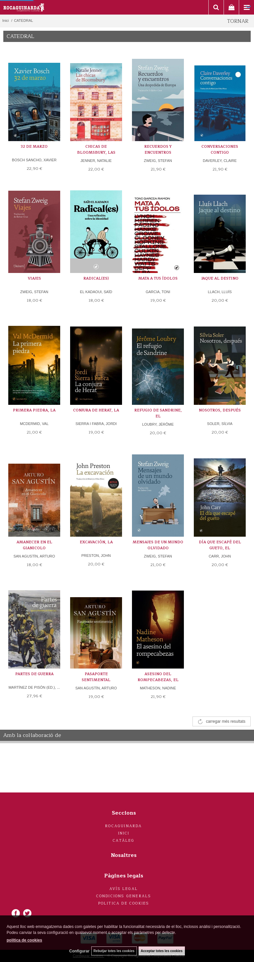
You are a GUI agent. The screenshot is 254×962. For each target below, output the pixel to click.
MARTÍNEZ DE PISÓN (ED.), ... (34, 687)
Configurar (79, 951)
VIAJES (34, 278)
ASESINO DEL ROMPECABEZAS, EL (158, 677)
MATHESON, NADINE (158, 688)
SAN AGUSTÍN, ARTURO (34, 556)
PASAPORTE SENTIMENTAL (96, 677)
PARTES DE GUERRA (34, 674)
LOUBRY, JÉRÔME (158, 424)
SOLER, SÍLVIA (220, 424)
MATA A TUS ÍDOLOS (158, 278)
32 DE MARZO (34, 146)
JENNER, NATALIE (95, 161)
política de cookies (24, 940)
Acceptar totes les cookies (162, 951)
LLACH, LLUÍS (220, 292)
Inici (124, 833)
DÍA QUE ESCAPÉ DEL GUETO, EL (220, 545)
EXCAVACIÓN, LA (96, 542)
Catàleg (123, 840)
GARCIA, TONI (158, 292)
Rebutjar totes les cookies (114, 951)
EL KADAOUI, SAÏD (96, 292)
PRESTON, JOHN (96, 556)
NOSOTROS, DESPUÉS (220, 410)
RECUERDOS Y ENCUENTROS (158, 149)
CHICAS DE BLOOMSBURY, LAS (96, 149)
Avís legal (123, 889)
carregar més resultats (225, 721)
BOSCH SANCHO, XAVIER (34, 160)
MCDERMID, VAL (34, 424)
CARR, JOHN (220, 556)
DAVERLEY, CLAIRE (219, 161)
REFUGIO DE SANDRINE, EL (158, 413)
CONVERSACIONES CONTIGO (219, 149)
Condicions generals (123, 896)
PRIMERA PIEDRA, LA (34, 410)
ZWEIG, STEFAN (158, 161)
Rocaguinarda (123, 826)
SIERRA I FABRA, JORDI (96, 424)
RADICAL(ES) (96, 278)
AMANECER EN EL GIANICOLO (34, 545)
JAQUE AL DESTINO (219, 278)
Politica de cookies (123, 903)
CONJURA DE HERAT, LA (96, 410)
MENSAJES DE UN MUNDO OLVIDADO (158, 545)
